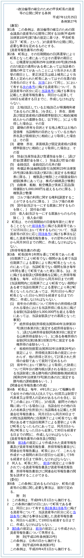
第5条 (16, 528)
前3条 (22, 442)
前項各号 (38, 226)
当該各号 (47, 91)
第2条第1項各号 (56, 508)
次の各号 (29, 87)
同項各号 (44, 234)
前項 (46, 463)
